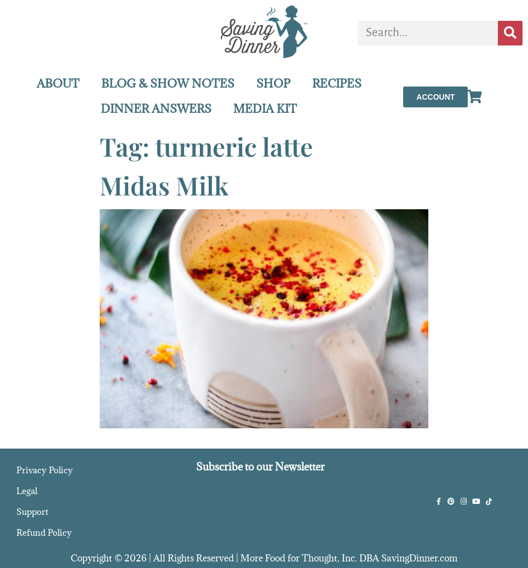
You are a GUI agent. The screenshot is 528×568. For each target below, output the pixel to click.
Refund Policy (44, 532)
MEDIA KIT (265, 108)
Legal (26, 490)
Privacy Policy (44, 469)
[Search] (510, 33)
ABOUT (58, 83)
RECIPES (336, 83)
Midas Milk (164, 185)
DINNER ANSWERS (156, 108)
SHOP (273, 83)
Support (32, 511)
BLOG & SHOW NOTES (167, 83)
